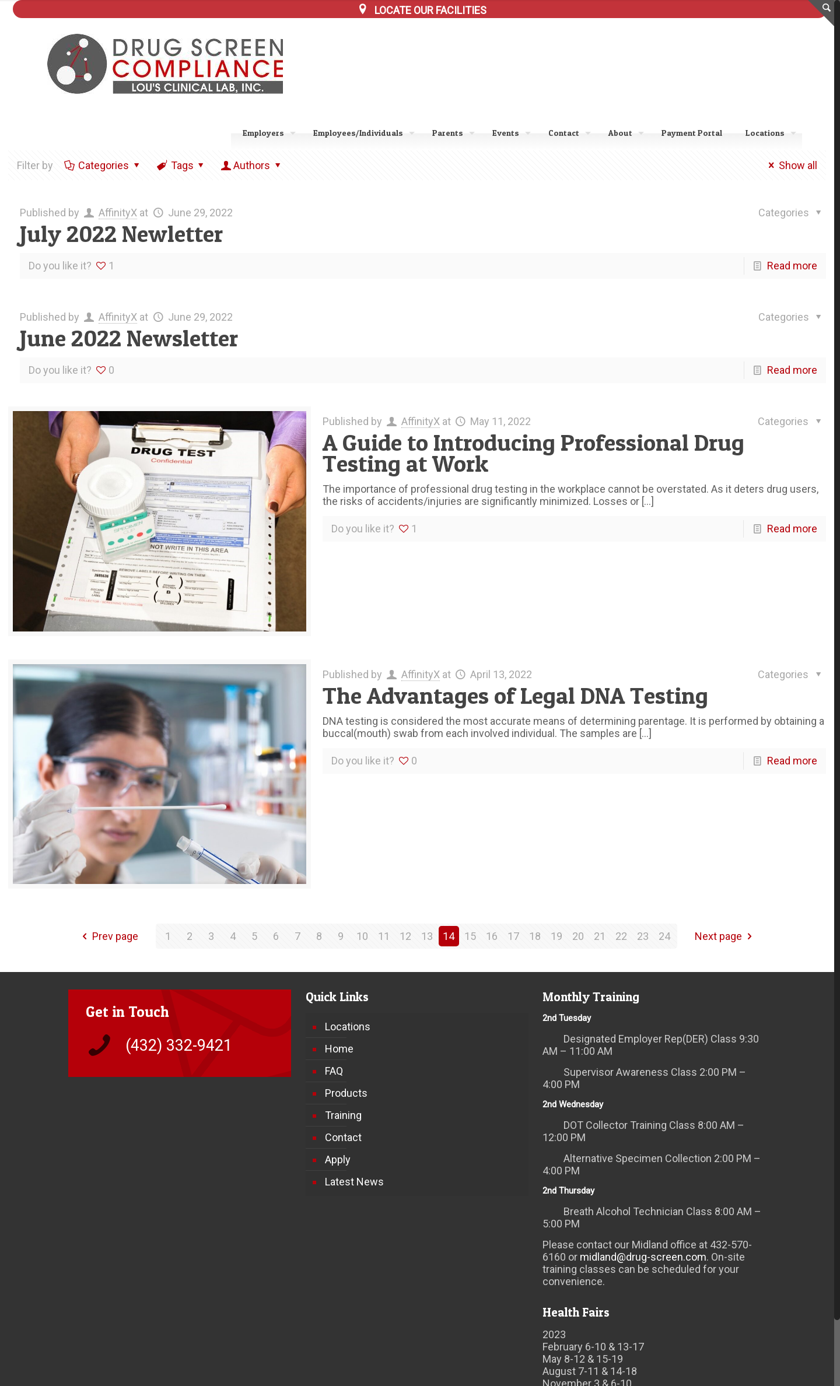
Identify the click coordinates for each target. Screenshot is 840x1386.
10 (362, 936)
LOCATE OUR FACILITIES (430, 10)
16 (492, 936)
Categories (103, 165)
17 (513, 936)
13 (427, 936)
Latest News (354, 1182)
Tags (181, 165)
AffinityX (118, 212)
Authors (252, 165)
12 (405, 936)
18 (535, 936)
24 (664, 936)
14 (448, 936)
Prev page (108, 936)
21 (600, 936)
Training (343, 1115)
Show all (790, 165)
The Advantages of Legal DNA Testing (515, 695)
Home (339, 1049)
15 (470, 936)
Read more (792, 265)
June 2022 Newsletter (129, 338)
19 (556, 936)
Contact (343, 1137)
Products (346, 1093)
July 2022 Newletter (121, 233)
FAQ (334, 1071)
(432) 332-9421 (178, 1045)
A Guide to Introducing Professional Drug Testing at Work (533, 453)
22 (621, 936)
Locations (347, 1026)
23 (643, 936)
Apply (338, 1159)
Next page (726, 936)
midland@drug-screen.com (643, 1257)
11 (384, 936)
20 (578, 936)
